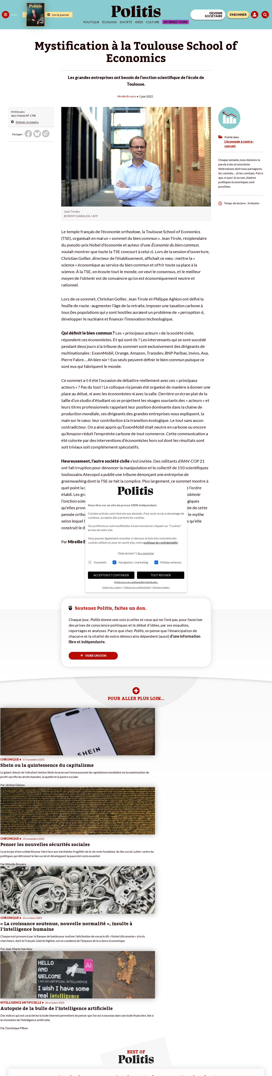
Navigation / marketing (130, 562)
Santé (19, 1012)
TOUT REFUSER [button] (161, 575)
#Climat (65, 1000)
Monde (6, 1024)
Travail (19, 1000)
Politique (91, 22)
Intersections (175, 22)
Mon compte (38, 1028)
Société (126, 22)
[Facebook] (225, 1047)
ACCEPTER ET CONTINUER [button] (111, 575)
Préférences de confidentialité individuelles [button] (136, 582)
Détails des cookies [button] (112, 587)
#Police (65, 1004)
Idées (139, 22)
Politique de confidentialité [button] (137, 587)
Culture (152, 22)
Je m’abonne (38, 1012)
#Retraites (67, 1012)
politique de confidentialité (161, 542)
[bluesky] (236, 1047)
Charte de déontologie (55, 1063)
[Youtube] (248, 1047)
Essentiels (97, 562)
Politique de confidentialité (109, 1063)
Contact (7, 1063)
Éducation (21, 1008)
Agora (5, 1000)
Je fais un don (39, 1004)
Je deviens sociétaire (43, 1008)
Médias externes (167, 562)
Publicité (136, 1063)
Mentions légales (27, 1063)
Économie (21, 1004)
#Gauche (66, 1008)
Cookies (151, 1063)
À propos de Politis (42, 1024)
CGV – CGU (81, 1063)
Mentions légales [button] (161, 587)
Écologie (109, 22)
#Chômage (67, 1016)
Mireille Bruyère (126, 96)
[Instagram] (260, 1047)
